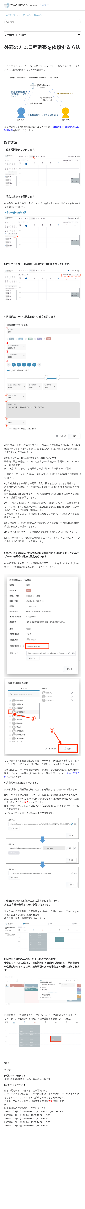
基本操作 (38, 15)
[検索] (42, 22)
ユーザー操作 (25, 15)
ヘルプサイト (10, 15)
